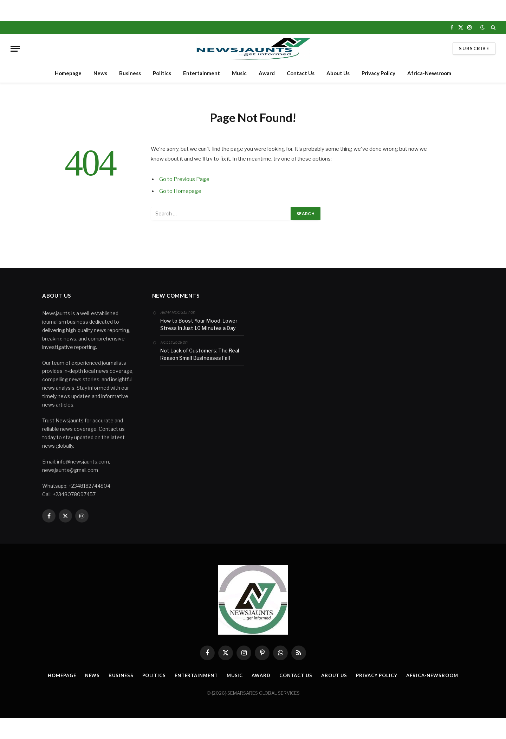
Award (267, 73)
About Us (338, 73)
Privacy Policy (378, 73)
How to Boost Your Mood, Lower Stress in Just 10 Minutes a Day (199, 324)
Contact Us (300, 73)
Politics (162, 73)
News (100, 73)
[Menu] (15, 49)
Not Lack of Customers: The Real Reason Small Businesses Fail (199, 354)
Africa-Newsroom (429, 73)
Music (239, 73)
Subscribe (474, 48)
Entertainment (201, 73)
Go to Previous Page (184, 179)
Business (130, 73)
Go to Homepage (180, 191)
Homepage (68, 73)
